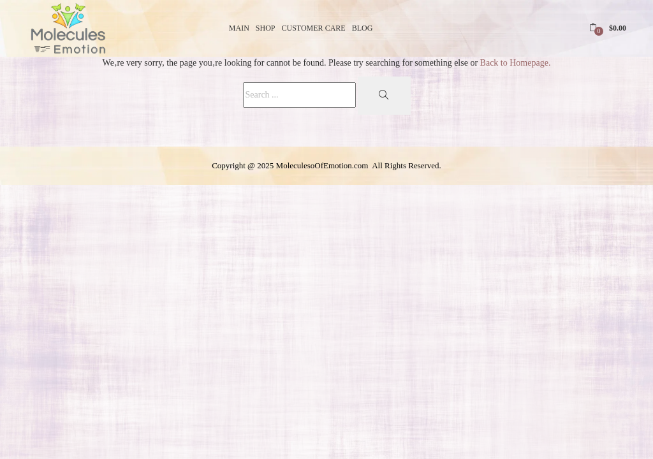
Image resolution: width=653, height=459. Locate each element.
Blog (362, 28)
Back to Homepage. (515, 63)
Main (239, 28)
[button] (607, 28)
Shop (265, 28)
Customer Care (314, 28)
